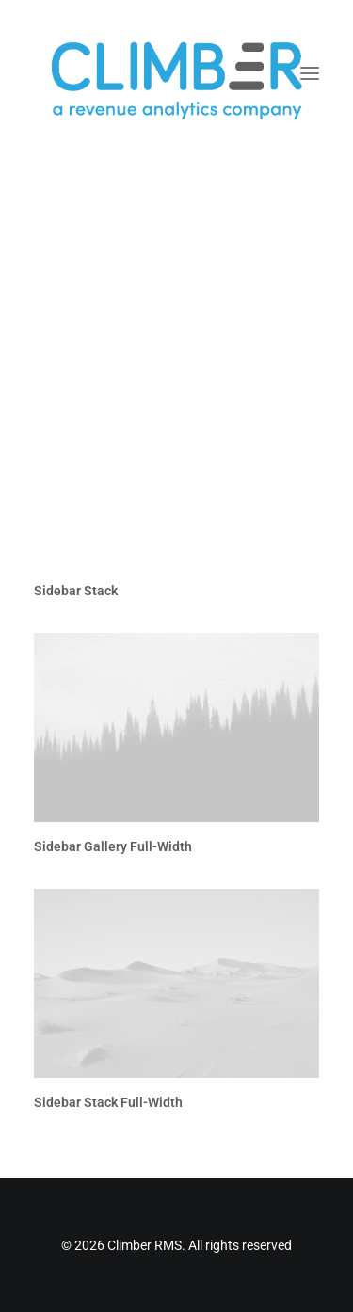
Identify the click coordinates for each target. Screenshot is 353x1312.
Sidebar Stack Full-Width (108, 1102)
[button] (309, 74)
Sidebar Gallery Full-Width (113, 846)
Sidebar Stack (76, 590)
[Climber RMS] (176, 73)
